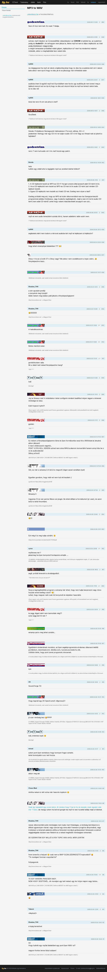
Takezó (31, 909)
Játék (33, 2)
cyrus (30, 548)
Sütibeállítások (100, 968)
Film (44, 2)
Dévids (30, 162)
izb (29, 682)
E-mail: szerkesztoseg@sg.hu (85, 968)
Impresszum (65, 968)
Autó (39, 2)
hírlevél (83, 2)
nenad (30, 749)
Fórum (72, 968)
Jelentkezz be (7, 15)
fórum (72, 2)
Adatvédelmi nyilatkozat (52, 968)
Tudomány (24, 2)
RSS (77, 2)
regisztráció (101, 2)
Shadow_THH (33, 286)
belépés (93, 2)
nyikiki (30, 64)
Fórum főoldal (6, 10)
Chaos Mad (32, 788)
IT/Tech (15, 2)
